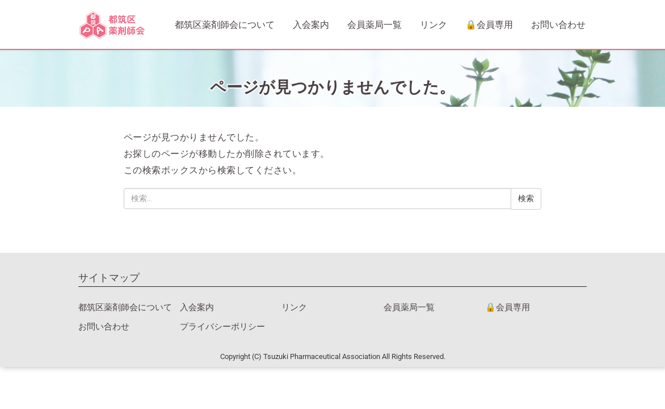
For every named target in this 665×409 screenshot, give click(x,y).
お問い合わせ (558, 24)
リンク (433, 24)
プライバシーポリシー (222, 327)
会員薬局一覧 (374, 24)
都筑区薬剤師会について (225, 24)
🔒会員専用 (489, 24)
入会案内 (311, 24)
